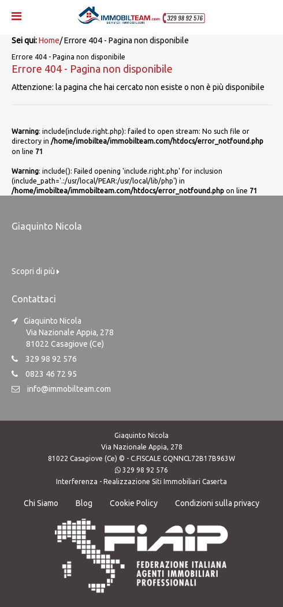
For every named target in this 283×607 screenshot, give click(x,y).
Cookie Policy (134, 503)
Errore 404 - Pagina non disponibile (92, 68)
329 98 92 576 (145, 470)
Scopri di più (35, 271)
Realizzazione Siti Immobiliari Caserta (165, 481)
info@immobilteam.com (69, 389)
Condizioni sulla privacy (217, 503)
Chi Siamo (41, 503)
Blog (84, 503)
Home (49, 40)
